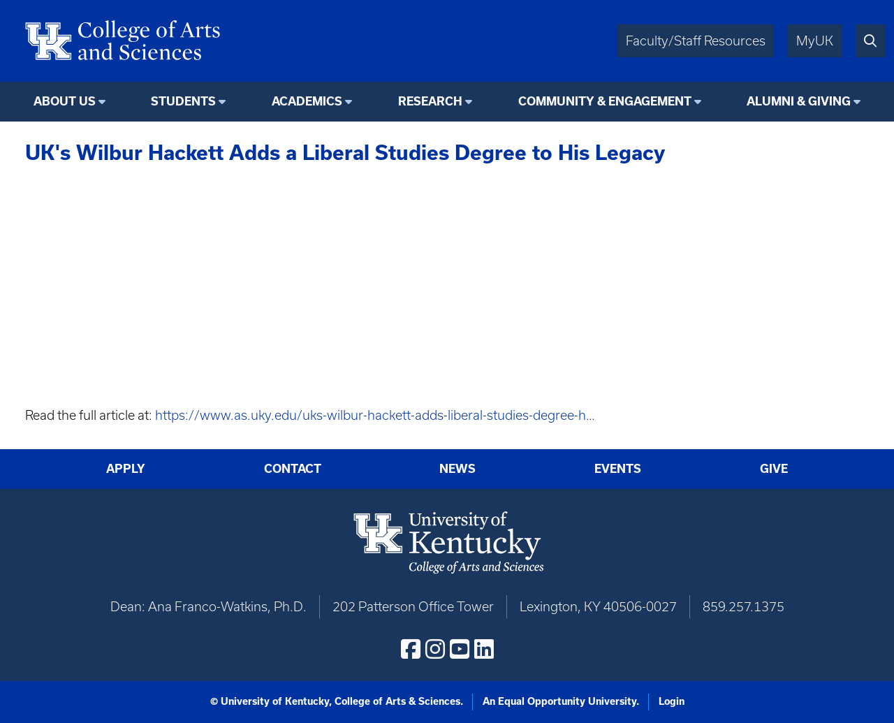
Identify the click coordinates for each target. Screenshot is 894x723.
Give (774, 468)
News (457, 468)
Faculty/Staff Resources (695, 41)
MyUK (814, 41)
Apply (125, 468)
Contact (292, 468)
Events (617, 468)
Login (671, 701)
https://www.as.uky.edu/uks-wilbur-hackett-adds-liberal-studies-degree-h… (375, 415)
